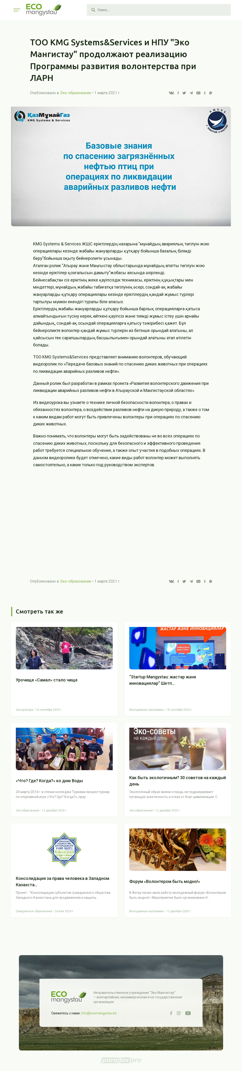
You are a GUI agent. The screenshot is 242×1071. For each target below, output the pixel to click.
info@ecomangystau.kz (99, 1013)
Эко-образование (75, 93)
